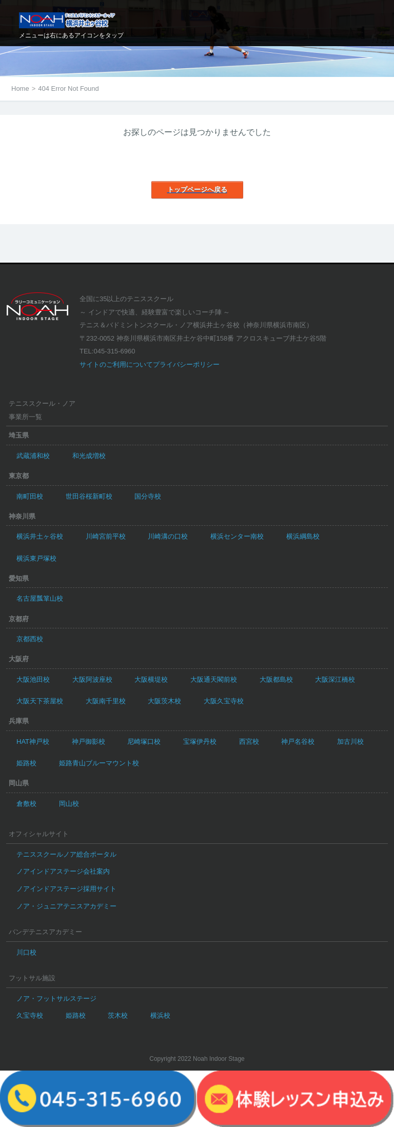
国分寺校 (147, 496)
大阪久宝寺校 (224, 701)
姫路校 (26, 763)
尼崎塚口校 (144, 741)
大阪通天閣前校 (213, 679)
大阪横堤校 (151, 679)
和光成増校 (89, 456)
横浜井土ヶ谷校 (39, 536)
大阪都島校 (276, 679)
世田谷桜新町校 (89, 496)
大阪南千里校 (106, 701)
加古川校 (350, 741)
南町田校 (29, 496)
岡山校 (69, 803)
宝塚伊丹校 (199, 741)
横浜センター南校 (237, 536)
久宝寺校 (29, 1015)
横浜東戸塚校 (36, 558)
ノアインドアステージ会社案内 (63, 871)
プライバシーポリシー (186, 364)
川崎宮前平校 (106, 536)
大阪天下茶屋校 (39, 701)
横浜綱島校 (303, 536)
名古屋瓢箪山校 (39, 598)
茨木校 (118, 1015)
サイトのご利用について (116, 364)
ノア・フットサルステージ (56, 998)
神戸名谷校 (297, 741)
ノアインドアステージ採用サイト (66, 889)
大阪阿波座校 (92, 679)
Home (20, 88)
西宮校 (249, 741)
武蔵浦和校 (33, 456)
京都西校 (29, 639)
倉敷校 (26, 803)
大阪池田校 (33, 679)
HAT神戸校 (32, 741)
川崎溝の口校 (168, 536)
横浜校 (160, 1015)
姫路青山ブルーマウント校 (99, 763)
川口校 (26, 952)
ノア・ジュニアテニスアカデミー (66, 906)
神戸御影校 (88, 741)
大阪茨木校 (164, 701)
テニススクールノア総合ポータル (66, 854)
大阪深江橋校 (335, 679)
